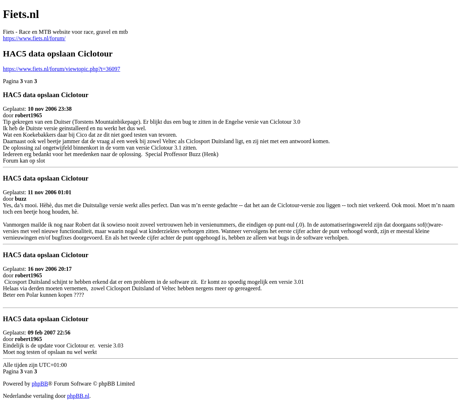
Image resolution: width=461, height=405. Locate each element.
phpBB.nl (78, 396)
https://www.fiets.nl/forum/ (34, 38)
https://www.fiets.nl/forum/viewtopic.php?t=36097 (61, 69)
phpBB (40, 384)
